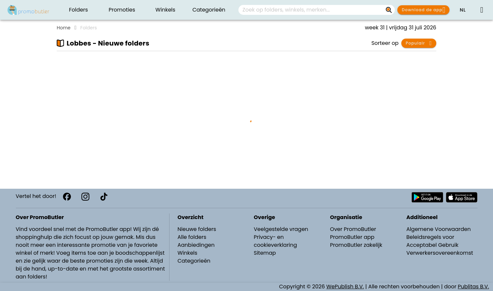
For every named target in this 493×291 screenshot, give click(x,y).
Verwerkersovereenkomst (439, 253)
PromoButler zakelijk (356, 245)
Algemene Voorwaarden (438, 229)
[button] (462, 10)
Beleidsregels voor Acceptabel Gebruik (432, 241)
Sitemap (265, 253)
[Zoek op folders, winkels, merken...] (389, 10)
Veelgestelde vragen (281, 229)
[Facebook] (67, 197)
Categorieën (193, 261)
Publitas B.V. (473, 286)
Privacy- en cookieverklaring (275, 241)
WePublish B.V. (345, 286)
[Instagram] (85, 197)
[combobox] (316, 10)
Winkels (187, 253)
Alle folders (191, 237)
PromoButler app (352, 237)
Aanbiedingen (195, 245)
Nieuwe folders (196, 229)
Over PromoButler (353, 229)
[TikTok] (103, 197)
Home (64, 27)
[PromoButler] (28, 9)
